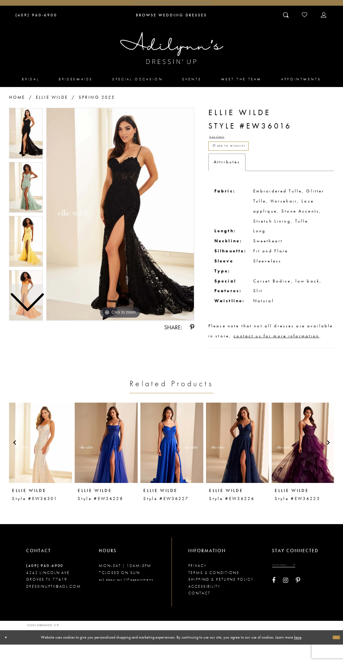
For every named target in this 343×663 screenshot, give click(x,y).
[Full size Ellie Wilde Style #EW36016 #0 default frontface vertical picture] (120, 219)
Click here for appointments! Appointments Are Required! (171, 5)
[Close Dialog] (8, 655)
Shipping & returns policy (220, 598)
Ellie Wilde (52, 102)
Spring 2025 (97, 102)
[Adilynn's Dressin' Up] (171, 53)
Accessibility (204, 604)
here (297, 655)
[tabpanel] (120, 219)
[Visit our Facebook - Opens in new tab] (273, 603)
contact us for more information (276, 354)
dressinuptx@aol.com (53, 604)
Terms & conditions (213, 591)
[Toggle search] (286, 19)
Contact (199, 611)
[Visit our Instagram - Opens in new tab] (285, 603)
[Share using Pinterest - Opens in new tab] (192, 332)
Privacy (197, 584)
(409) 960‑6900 (44, 584)
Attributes (227, 180)
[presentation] (40, 461)
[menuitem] (30, 84)
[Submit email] (313, 585)
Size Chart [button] (224, 144)
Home (17, 102)
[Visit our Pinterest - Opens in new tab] (298, 603)
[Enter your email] (294, 585)
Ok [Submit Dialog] (333, 655)
